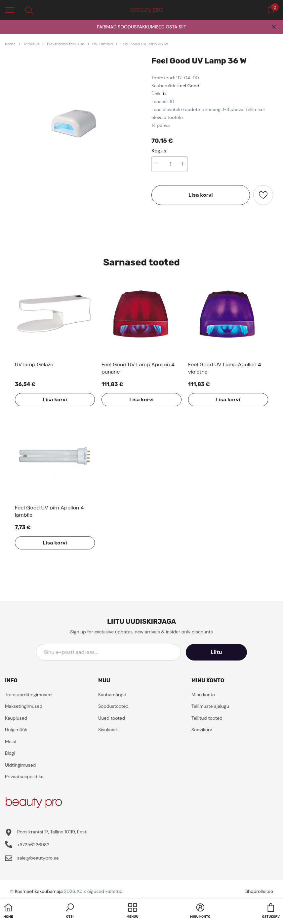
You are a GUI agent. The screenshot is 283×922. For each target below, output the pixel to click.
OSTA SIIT (176, 27)
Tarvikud (31, 44)
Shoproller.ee (259, 891)
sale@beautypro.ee (38, 858)
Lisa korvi (200, 194)
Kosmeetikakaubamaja (39, 891)
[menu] (9, 9)
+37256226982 (33, 845)
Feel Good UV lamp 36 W (144, 44)
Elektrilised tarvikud (66, 44)
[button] (70, 911)
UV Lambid (102, 44)
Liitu (217, 652)
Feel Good (188, 86)
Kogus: (159, 150)
